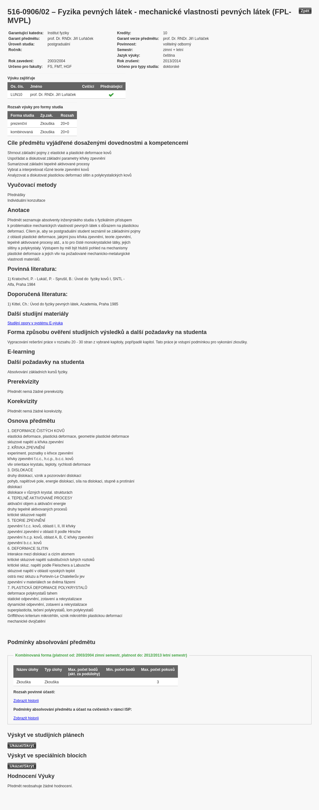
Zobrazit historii (26, 701)
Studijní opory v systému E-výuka (35, 323)
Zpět (305, 10)
